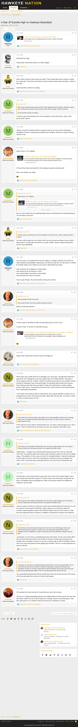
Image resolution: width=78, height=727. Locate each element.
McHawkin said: (22, 232)
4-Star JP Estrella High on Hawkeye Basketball (40, 37)
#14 (75, 410)
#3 (75, 75)
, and (32, 91)
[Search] (75, 8)
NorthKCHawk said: (23, 414)
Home (5, 8)
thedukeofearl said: (23, 193)
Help (67, 721)
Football (46, 631)
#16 (75, 473)
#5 (75, 127)
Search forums (16, 11)
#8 (75, 228)
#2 (75, 55)
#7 (75, 189)
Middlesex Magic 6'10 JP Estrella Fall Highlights (40, 156)
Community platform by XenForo (39, 725)
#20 (75, 588)
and (29, 46)
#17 (75, 493)
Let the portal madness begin (53, 641)
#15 (75, 439)
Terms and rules (50, 721)
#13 (75, 373)
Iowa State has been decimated (54, 628)
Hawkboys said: (22, 443)
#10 (75, 292)
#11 (75, 319)
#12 (75, 352)
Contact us (41, 721)
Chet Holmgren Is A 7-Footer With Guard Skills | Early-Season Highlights (48, 332)
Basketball (47, 638)
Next (11, 29)
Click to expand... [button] (46, 210)
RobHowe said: (22, 296)
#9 (75, 257)
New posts (5, 11)
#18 (75, 521)
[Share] (72, 33)
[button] (28, 8)
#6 (75, 147)
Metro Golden (6, 721)
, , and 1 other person (32, 310)
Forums (13, 8)
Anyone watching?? (50, 634)
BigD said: (21, 104)
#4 (75, 100)
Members (23, 8)
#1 (75, 33)
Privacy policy (60, 721)
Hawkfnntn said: (22, 525)
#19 (75, 558)
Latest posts (45, 624)
